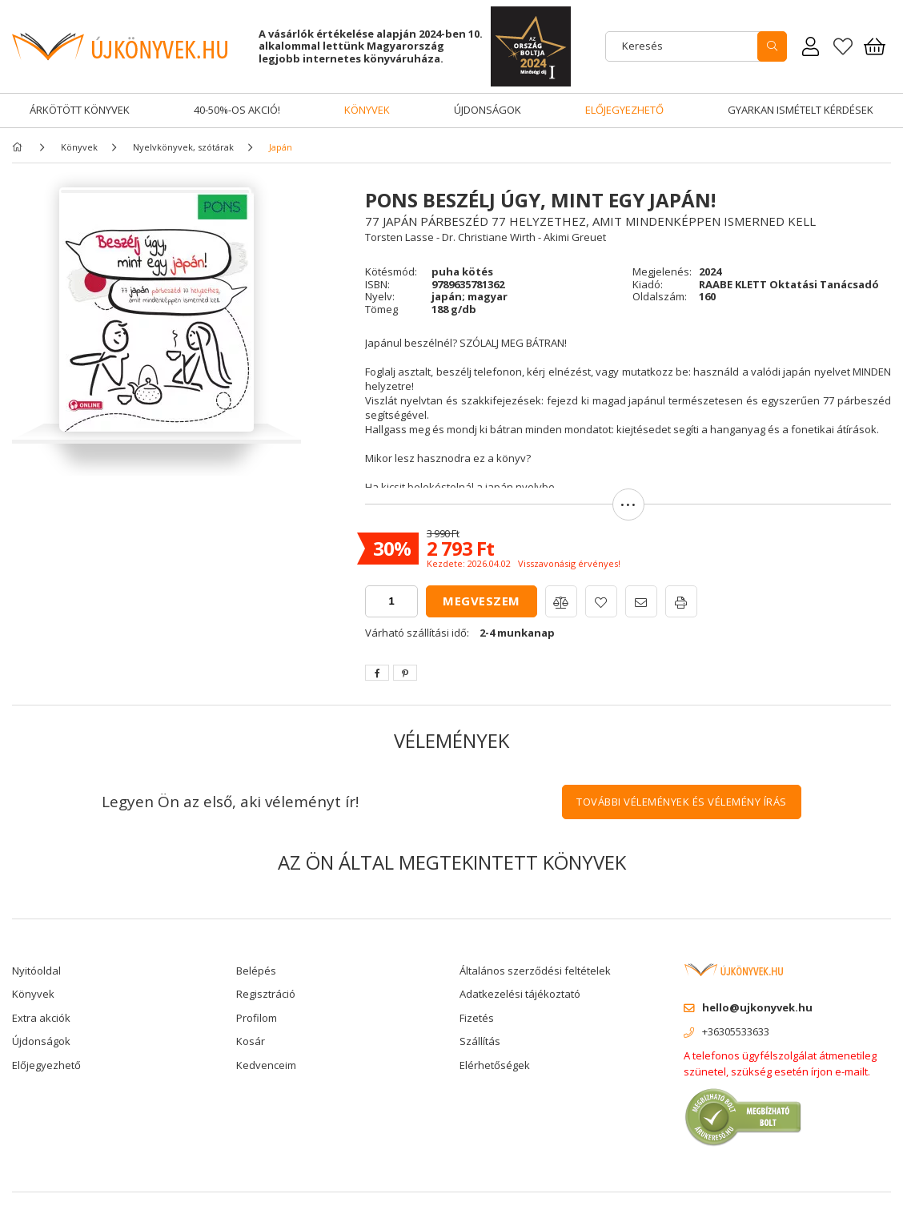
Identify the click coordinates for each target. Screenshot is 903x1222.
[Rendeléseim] (811, 46)
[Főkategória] (20, 147)
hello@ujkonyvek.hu (757, 1007)
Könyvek (367, 110)
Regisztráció (265, 994)
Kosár (250, 1041)
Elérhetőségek (495, 1065)
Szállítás (480, 1041)
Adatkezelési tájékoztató (520, 994)
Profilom (256, 1018)
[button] (628, 512)
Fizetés (477, 1018)
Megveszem (481, 601)
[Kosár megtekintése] (875, 46)
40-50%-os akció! (237, 110)
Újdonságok (487, 110)
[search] (772, 46)
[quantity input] (391, 601)
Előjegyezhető (624, 110)
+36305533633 (735, 1031)
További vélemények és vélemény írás (681, 801)
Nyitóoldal (36, 970)
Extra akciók (41, 1018)
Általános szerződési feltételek (535, 970)
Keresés (642, 45)
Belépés (256, 970)
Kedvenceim (266, 1065)
